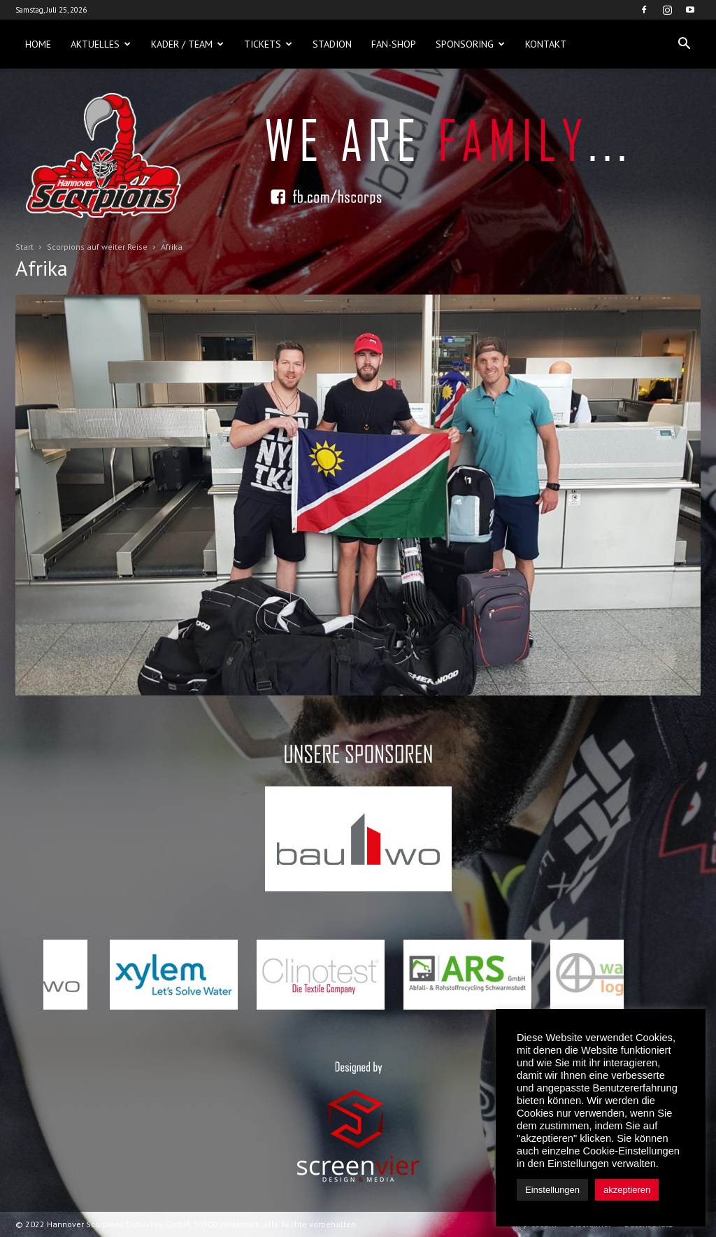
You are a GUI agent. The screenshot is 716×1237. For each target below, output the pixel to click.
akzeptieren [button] (626, 1190)
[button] (684, 44)
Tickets (268, 44)
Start (24, 246)
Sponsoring (470, 44)
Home (38, 44)
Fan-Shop (393, 44)
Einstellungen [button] (552, 1190)
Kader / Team (187, 44)
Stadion (332, 44)
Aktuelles (101, 44)
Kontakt (545, 44)
